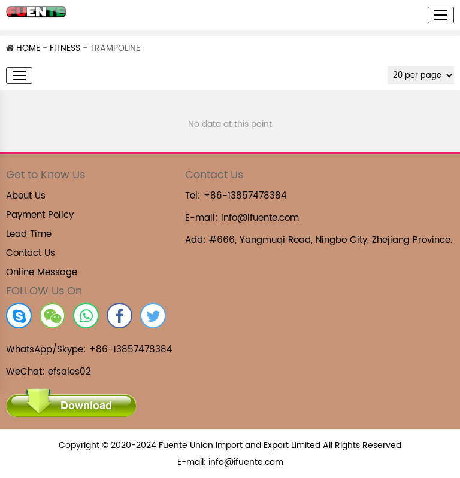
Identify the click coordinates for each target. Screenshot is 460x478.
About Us (26, 195)
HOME (23, 48)
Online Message (41, 272)
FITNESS (65, 48)
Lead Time (29, 234)
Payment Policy (40, 215)
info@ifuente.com (260, 218)
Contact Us (30, 253)
